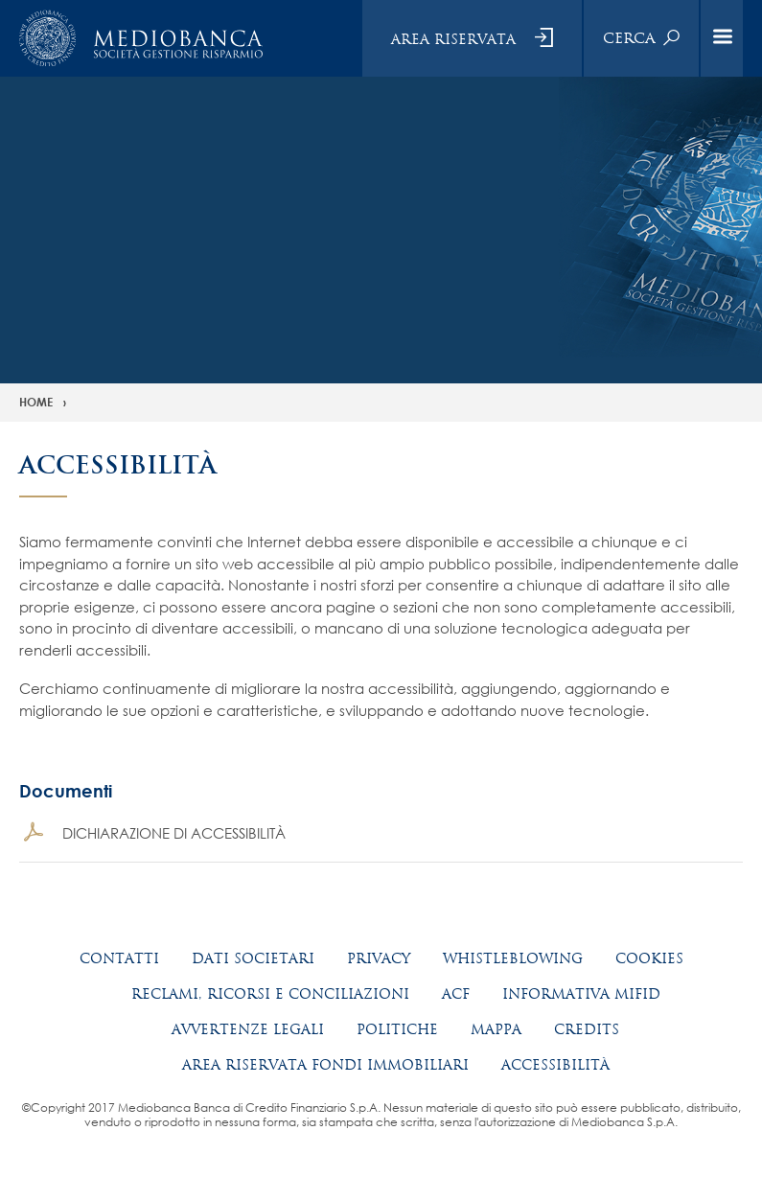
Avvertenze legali (248, 1029)
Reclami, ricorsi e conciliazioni (270, 994)
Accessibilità (555, 1064)
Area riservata (453, 39)
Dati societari (253, 958)
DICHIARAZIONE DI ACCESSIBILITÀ (174, 833)
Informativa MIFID (581, 994)
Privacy (378, 958)
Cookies (649, 958)
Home (36, 402)
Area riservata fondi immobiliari (325, 1064)
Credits (586, 1029)
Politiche (397, 1029)
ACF (456, 994)
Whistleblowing (513, 958)
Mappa (496, 1029)
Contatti (119, 958)
